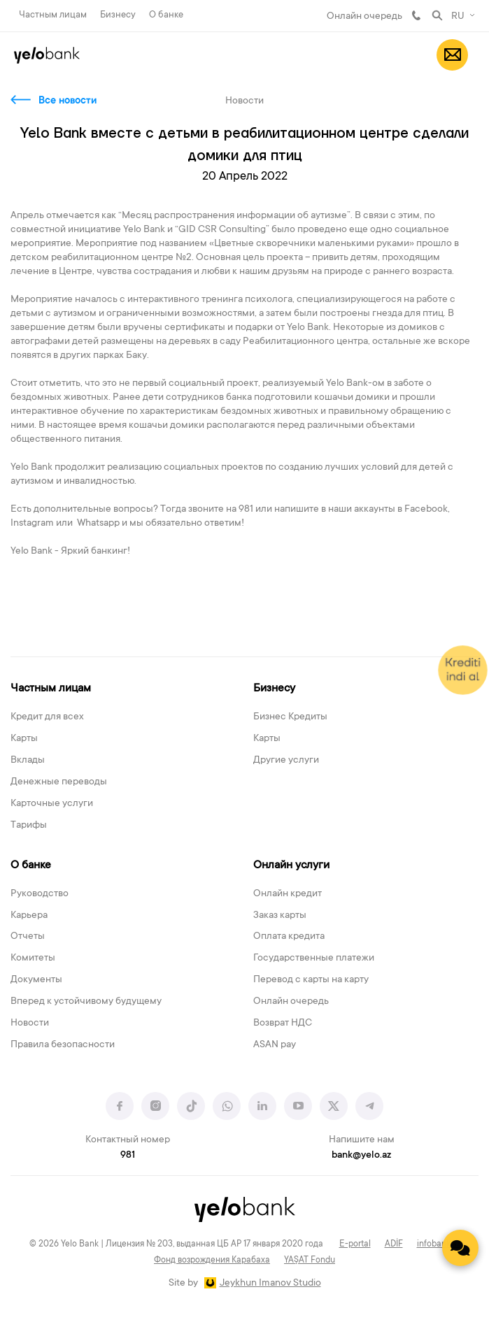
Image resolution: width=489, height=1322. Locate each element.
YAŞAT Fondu (309, 1260)
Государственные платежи (313, 958)
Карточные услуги (51, 804)
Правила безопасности (62, 1045)
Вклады (27, 760)
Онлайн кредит (287, 894)
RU (458, 16)
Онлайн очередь (364, 16)
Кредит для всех (47, 717)
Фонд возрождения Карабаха (212, 1260)
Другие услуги (286, 760)
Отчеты (27, 936)
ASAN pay (274, 1045)
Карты (24, 739)
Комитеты (32, 958)
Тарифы (28, 825)
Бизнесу (118, 15)
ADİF (394, 1244)
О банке (166, 15)
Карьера (29, 915)
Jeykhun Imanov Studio (270, 1283)
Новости (29, 1023)
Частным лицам (53, 15)
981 (416, 15)
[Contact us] (460, 1248)
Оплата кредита (289, 936)
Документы (36, 980)
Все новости (67, 101)
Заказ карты (279, 915)
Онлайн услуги (291, 865)
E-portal (355, 1244)
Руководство (39, 894)
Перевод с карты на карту (311, 980)
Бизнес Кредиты (290, 717)
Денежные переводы (58, 782)
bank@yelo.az (361, 1155)
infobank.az (438, 1244)
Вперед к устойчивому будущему (86, 1001)
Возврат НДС (282, 1023)
